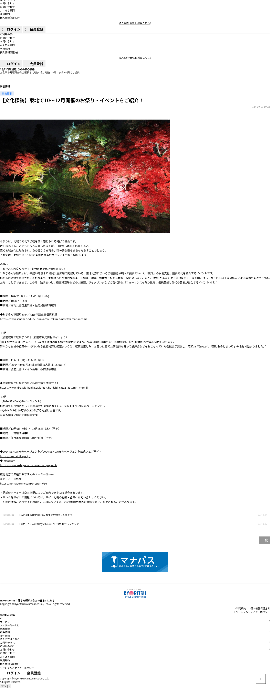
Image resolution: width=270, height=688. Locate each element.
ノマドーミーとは (10, 625)
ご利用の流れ (7, 34)
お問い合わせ (7, 38)
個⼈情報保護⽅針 (259, 608)
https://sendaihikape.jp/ (15, 456)
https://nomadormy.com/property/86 (23, 483)
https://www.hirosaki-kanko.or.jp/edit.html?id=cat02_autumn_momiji (44, 387)
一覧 (264, 539)
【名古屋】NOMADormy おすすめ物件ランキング (45, 515)
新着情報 (5, 628)
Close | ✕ (5, 686)
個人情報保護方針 (10, 52)
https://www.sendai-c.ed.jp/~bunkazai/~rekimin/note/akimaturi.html (43, 319)
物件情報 (5, 635)
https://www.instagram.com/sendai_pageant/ (28, 465)
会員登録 (34, 63)
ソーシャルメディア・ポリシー (252, 611)
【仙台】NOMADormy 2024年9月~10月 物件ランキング (48, 523)
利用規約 (5, 48)
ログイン (11, 63)
